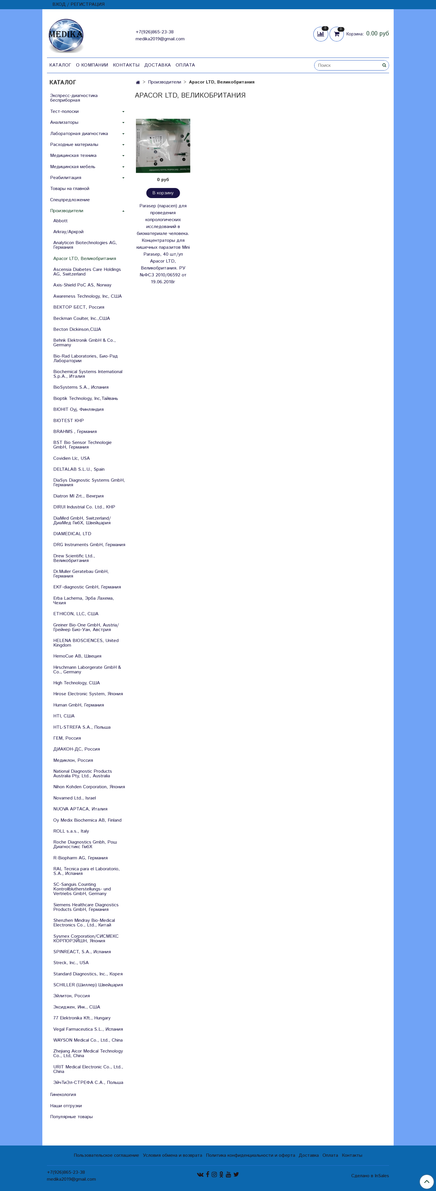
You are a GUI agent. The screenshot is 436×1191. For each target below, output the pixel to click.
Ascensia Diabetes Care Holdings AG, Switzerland (87, 272)
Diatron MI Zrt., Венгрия (78, 496)
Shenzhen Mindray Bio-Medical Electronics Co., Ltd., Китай (84, 922)
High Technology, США (76, 683)
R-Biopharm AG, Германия (80, 858)
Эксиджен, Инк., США (76, 1007)
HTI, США (64, 716)
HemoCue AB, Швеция (77, 656)
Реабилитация (65, 177)
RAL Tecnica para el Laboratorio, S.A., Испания (86, 871)
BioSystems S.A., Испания (81, 387)
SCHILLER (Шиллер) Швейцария (88, 985)
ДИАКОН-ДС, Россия (76, 749)
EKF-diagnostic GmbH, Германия (87, 587)
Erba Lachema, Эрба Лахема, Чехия (83, 600)
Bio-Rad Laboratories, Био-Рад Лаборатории (85, 358)
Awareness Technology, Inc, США (87, 296)
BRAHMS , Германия (75, 431)
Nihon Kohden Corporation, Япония (89, 787)
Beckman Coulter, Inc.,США (81, 318)
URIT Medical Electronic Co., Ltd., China (88, 1069)
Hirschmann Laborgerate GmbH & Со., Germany (87, 669)
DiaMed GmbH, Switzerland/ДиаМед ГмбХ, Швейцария (82, 520)
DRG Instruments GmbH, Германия (89, 545)
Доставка (157, 65)
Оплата (185, 65)
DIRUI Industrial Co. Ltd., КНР (84, 507)
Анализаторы (64, 122)
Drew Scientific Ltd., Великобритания (74, 558)
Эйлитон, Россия (71, 996)
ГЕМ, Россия (67, 738)
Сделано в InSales (370, 1176)
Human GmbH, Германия (78, 705)
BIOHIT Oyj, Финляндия (78, 409)
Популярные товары (71, 1117)
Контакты (126, 65)
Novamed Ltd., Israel (74, 798)
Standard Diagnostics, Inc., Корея (88, 974)
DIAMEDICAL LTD (72, 534)
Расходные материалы (74, 144)
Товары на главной (69, 188)
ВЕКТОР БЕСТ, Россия (78, 307)
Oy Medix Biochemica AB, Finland (87, 820)
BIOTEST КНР (68, 420)
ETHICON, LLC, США (75, 614)
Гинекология (63, 1094)
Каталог (60, 65)
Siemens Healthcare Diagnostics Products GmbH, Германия (86, 907)
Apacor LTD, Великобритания (84, 258)
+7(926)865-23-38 (155, 32)
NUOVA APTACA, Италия (80, 809)
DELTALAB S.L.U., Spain (79, 469)
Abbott (60, 221)
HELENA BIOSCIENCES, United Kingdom (86, 643)
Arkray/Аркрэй (68, 232)
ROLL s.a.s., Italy (71, 831)
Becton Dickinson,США (77, 329)
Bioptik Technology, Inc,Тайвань (85, 398)
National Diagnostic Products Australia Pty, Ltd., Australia (82, 773)
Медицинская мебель (72, 167)
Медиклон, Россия (73, 760)
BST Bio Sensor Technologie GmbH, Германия (82, 445)
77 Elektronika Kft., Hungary (82, 1018)
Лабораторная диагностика (79, 133)
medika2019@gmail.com (160, 39)
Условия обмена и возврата (172, 1155)
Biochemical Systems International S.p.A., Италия (87, 374)
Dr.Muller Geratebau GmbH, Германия (81, 574)
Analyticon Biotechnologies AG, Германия (85, 245)
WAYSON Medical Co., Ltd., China (88, 1040)
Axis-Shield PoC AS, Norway (82, 285)
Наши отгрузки (66, 1106)
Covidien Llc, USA (71, 458)
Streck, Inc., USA (71, 963)
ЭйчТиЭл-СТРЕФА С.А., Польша (88, 1082)
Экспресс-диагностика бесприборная (74, 98)
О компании (92, 65)
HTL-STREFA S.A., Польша (82, 727)
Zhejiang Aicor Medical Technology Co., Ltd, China (88, 1053)
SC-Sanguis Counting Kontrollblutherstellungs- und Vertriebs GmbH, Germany (82, 889)
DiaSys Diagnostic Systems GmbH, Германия (89, 482)
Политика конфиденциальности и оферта (250, 1155)
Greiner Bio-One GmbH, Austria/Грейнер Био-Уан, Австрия (86, 627)
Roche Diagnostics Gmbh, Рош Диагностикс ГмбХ (85, 844)
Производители (164, 82)
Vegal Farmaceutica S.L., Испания (88, 1029)
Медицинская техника (73, 155)
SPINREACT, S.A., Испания (82, 952)
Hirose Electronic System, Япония (88, 694)
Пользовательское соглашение (106, 1155)
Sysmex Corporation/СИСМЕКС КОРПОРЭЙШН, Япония (86, 938)
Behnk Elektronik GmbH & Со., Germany (84, 342)
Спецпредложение (70, 200)
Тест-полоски (64, 111)
